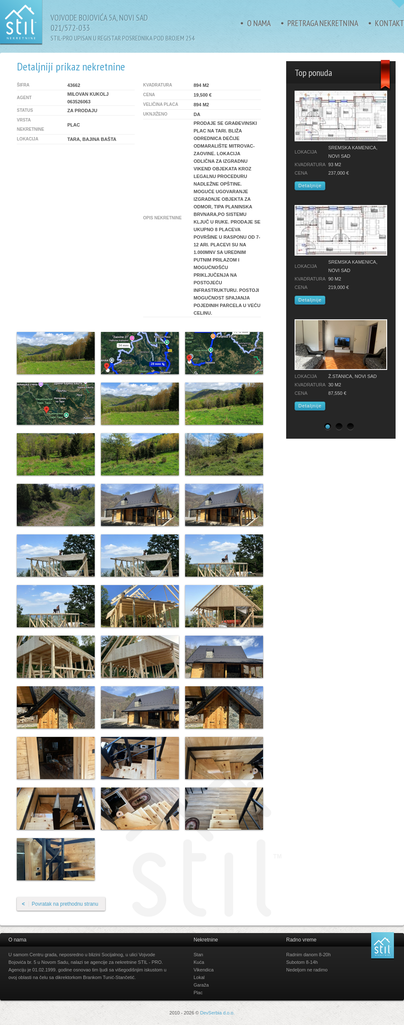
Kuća (199, 962)
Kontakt (389, 23)
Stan (198, 954)
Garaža (201, 984)
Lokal (199, 977)
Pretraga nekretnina (322, 23)
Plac (198, 992)
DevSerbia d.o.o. (217, 1012)
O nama (259, 23)
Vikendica (204, 969)
